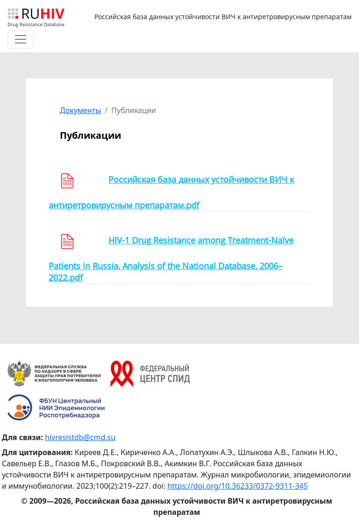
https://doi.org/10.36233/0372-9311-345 (237, 486)
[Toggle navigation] (20, 39)
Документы (80, 110)
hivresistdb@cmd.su (80, 437)
